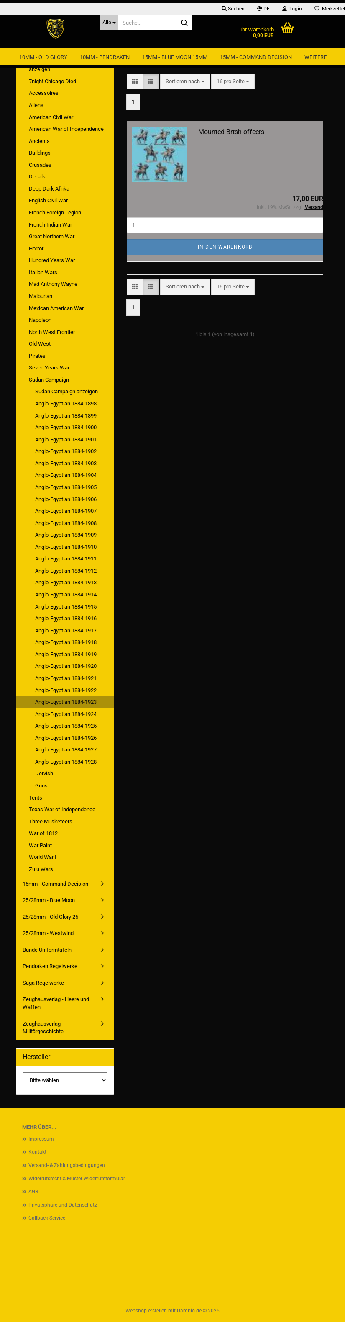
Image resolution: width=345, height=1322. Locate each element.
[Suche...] (109, 22)
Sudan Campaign (49, 380)
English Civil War (48, 200)
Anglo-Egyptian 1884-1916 (66, 618)
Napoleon (40, 320)
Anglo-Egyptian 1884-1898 (66, 403)
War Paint (40, 845)
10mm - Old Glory (43, 57)
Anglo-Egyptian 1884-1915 (66, 607)
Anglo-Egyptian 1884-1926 (66, 738)
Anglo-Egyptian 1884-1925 (66, 726)
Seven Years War (49, 367)
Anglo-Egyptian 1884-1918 (66, 642)
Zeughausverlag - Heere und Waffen (56, 1003)
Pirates (37, 356)
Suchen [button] (233, 9)
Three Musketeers (50, 821)
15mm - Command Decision (256, 57)
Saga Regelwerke (43, 983)
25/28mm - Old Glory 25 (50, 917)
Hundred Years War (52, 260)
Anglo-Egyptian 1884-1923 (66, 702)
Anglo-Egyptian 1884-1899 (66, 416)
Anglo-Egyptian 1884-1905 (66, 487)
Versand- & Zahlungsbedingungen (66, 1165)
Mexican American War (56, 308)
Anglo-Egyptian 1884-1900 (66, 427)
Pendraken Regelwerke (50, 966)
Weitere (315, 57)
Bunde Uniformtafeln (47, 950)
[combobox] (185, 82)
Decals (37, 176)
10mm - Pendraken (105, 57)
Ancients (39, 141)
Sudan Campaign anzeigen (66, 391)
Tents (35, 798)
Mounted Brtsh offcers (231, 132)
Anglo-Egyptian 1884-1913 (66, 582)
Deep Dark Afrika (49, 189)
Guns (41, 785)
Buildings (40, 153)
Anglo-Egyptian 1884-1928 (66, 762)
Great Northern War (51, 236)
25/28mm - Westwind (48, 933)
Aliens (36, 105)
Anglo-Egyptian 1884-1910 (66, 547)
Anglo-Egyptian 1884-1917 (66, 630)
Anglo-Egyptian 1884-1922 (66, 690)
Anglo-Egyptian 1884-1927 (66, 749)
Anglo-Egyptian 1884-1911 (66, 558)
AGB (33, 1192)
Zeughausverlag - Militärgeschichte (43, 1028)
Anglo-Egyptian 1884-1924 (66, 714)
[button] (263, 9)
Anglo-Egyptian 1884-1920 (66, 666)
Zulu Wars (41, 869)
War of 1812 (43, 833)
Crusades (40, 165)
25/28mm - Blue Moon (49, 900)
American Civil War (51, 117)
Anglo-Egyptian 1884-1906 (66, 499)
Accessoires (44, 93)
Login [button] (292, 9)
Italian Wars (43, 272)
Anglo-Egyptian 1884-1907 (66, 511)
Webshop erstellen (146, 1311)
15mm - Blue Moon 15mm (174, 57)
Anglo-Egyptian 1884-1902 (66, 451)
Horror (36, 248)
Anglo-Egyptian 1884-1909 (66, 535)
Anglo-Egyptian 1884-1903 (66, 463)
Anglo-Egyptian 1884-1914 (66, 594)
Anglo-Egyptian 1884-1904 (66, 475)
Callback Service (46, 1218)
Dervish (44, 773)
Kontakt (37, 1152)
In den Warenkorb (225, 247)
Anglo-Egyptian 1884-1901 (66, 439)
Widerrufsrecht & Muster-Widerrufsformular (76, 1179)
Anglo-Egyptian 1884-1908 (66, 523)
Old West (40, 344)
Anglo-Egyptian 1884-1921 (66, 678)
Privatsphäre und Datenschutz (62, 1205)
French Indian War (50, 225)
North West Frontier (52, 332)
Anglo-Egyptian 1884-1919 (66, 654)
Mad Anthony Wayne (53, 284)
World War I (42, 857)
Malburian (40, 296)
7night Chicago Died (52, 81)
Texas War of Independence (62, 809)
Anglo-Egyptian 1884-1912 (66, 571)
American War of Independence (66, 129)
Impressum (41, 1139)
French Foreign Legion (55, 212)
